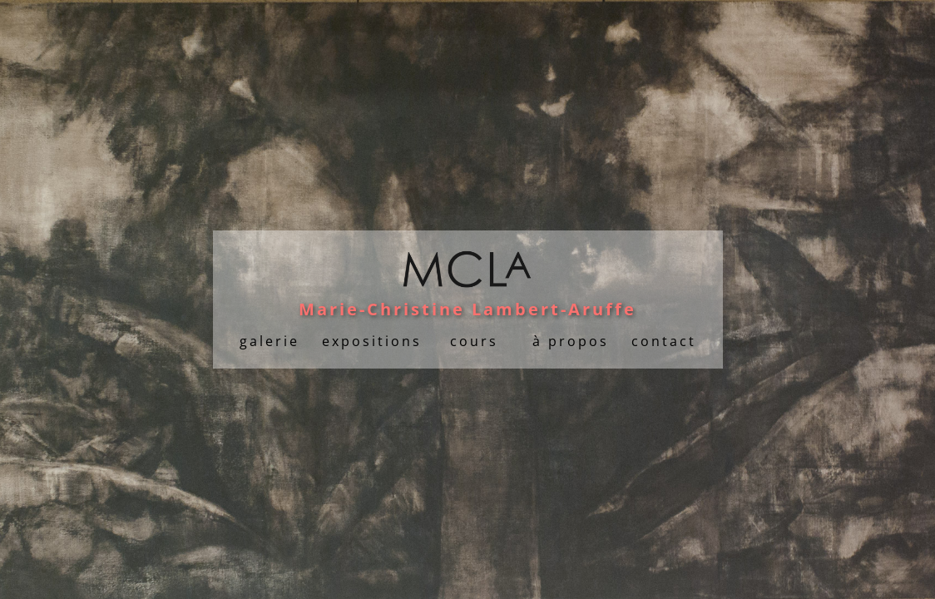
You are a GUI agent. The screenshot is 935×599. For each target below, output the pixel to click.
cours (474, 341)
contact (663, 341)
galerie (269, 341)
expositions (372, 341)
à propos (570, 341)
